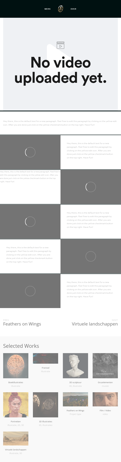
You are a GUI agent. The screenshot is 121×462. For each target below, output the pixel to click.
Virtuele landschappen (15, 449)
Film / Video (105, 410)
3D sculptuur (75, 382)
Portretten (16, 421)
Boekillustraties (15, 382)
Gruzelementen (105, 382)
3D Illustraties (45, 421)
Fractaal (45, 367)
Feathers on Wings (75, 410)
